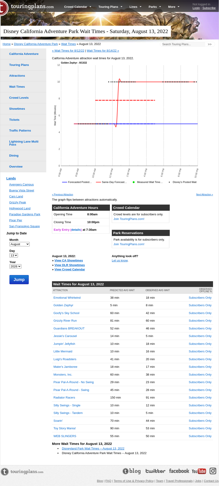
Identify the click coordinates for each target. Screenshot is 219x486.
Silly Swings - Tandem (68, 413)
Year (12, 262)
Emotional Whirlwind (67, 297)
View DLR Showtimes (70, 265)
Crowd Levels (19, 97)
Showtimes (17, 108)
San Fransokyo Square (24, 226)
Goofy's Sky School (66, 313)
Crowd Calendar (77, 6)
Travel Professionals (179, 481)
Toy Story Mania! (65, 428)
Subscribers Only (200, 297)
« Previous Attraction (62, 195)
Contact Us (211, 481)
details (76, 229)
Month (13, 240)
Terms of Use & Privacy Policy (133, 481)
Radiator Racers (64, 397)
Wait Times (68, 44)
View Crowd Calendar (70, 269)
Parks (155, 6)
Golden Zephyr (63, 305)
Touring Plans (110, 6)
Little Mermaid (63, 351)
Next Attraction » (204, 195)
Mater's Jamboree (66, 366)
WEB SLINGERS (65, 436)
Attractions (17, 75)
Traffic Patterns (20, 130)
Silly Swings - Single (67, 405)
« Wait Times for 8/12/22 (68, 50)
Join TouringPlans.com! (129, 219)
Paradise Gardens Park (24, 214)
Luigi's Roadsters (65, 359)
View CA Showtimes (69, 260)
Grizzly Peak (17, 202)
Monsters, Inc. (63, 374)
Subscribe (209, 8)
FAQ (108, 481)
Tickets (14, 119)
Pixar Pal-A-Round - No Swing (74, 382)
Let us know (120, 260)
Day (12, 251)
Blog (100, 481)
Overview (16, 166)
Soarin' (58, 420)
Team (159, 481)
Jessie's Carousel (65, 336)
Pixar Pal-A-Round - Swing (71, 390)
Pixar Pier (15, 220)
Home (7, 44)
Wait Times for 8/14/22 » (103, 50)
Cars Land (16, 196)
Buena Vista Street (21, 190)
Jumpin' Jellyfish (64, 344)
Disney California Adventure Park (36, 44)
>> (209, 44)
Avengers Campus (21, 184)
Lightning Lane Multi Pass (23, 143)
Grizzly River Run (65, 320)
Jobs (198, 481)
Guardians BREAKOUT (69, 328)
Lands (11, 178)
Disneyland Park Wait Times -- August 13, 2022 (93, 448)
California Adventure (23, 54)
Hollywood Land (20, 208)
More (173, 6)
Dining (13, 155)
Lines (135, 6)
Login (196, 8)
